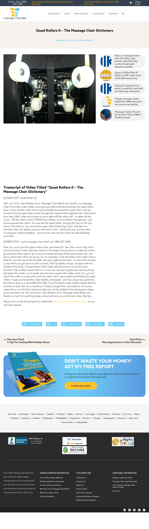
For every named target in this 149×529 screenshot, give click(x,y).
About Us (80, 485)
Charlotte (25, 418)
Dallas (70, 414)
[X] (51, 324)
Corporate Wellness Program (87, 496)
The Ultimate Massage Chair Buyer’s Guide (124, 486)
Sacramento (67, 422)
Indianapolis (81, 422)
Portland (60, 414)
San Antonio (103, 414)
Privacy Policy (81, 489)
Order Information (47, 496)
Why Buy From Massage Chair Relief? (55, 489)
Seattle (50, 414)
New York (133, 418)
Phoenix (116, 414)
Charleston (75, 418)
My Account (81, 478)
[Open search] (123, 13)
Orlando (36, 418)
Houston (122, 418)
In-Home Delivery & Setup (50, 485)
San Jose (12, 414)
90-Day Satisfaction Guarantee (52, 481)
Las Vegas (90, 414)
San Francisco (37, 414)
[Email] (116, 324)
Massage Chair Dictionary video (70, 301)
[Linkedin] (95, 324)
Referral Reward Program (86, 500)
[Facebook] (32, 324)
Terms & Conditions (84, 493)
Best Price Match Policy (49, 493)
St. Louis (127, 414)
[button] (54, 14)
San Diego (23, 414)
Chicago (96, 418)
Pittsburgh (48, 418)
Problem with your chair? (123, 478)
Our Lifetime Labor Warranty (51, 478)
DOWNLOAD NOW (81, 385)
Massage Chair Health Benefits (125, 481)
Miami (137, 414)
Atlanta (14, 418)
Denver (79, 414)
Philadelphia (61, 418)
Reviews (116, 491)
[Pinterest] (71, 324)
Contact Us (80, 481)
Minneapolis (109, 418)
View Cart (138, 3)
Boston (86, 418)
